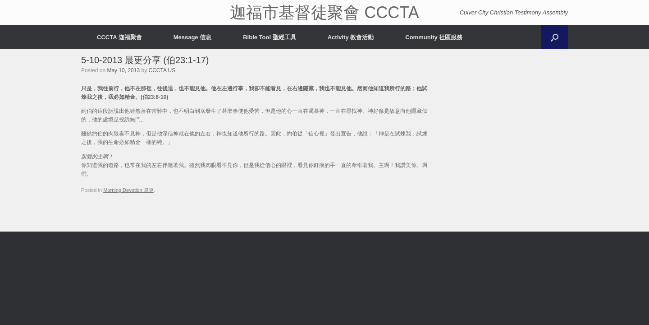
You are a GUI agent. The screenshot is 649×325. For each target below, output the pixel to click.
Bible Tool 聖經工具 (269, 37)
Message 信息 (193, 37)
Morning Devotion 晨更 (128, 190)
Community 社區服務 (433, 37)
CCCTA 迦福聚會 (119, 37)
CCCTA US (161, 70)
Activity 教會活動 (351, 37)
